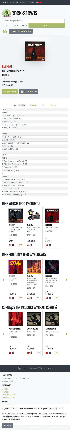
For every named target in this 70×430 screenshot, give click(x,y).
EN (39, 2)
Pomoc (22, 2)
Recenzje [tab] (53, 105)
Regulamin (14, 2)
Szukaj (46, 25)
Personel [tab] (33, 105)
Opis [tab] (43, 105)
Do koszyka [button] (10, 91)
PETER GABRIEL (15, 329)
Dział (6, 25)
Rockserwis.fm (8, 398)
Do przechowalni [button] (29, 91)
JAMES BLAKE (32, 329)
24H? (23, 25)
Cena (14, 25)
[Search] (33, 20)
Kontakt (31, 2)
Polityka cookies (9, 395)
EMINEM (12, 225)
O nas (5, 2)
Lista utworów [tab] (20, 105)
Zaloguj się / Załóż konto (21, 31)
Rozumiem (7, 425)
